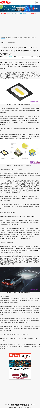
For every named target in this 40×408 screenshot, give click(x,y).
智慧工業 (14, 37)
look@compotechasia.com (22, 405)
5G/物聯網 (8, 37)
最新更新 (3, 37)
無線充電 (20, 37)
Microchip (33, 13)
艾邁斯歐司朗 (8, 56)
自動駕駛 (16, 13)
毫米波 (25, 37)
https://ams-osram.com (22, 334)
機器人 (13, 13)
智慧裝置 (34, 37)
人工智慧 (8, 13)
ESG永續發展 (23, 13)
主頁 (8, 42)
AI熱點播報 (3, 13)
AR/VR (28, 13)
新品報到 (11, 42)
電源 (29, 37)
